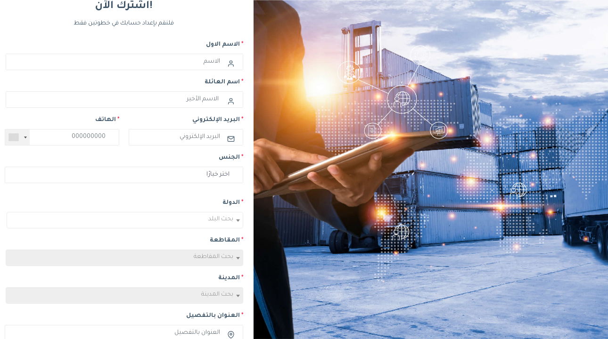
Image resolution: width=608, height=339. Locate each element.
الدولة (232, 203)
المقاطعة (226, 240)
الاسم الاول (224, 44)
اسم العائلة (224, 82)
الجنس (231, 157)
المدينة (230, 278)
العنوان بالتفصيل (214, 316)
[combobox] (17, 137)
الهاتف (107, 120)
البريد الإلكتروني (217, 120)
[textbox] (125, 221)
